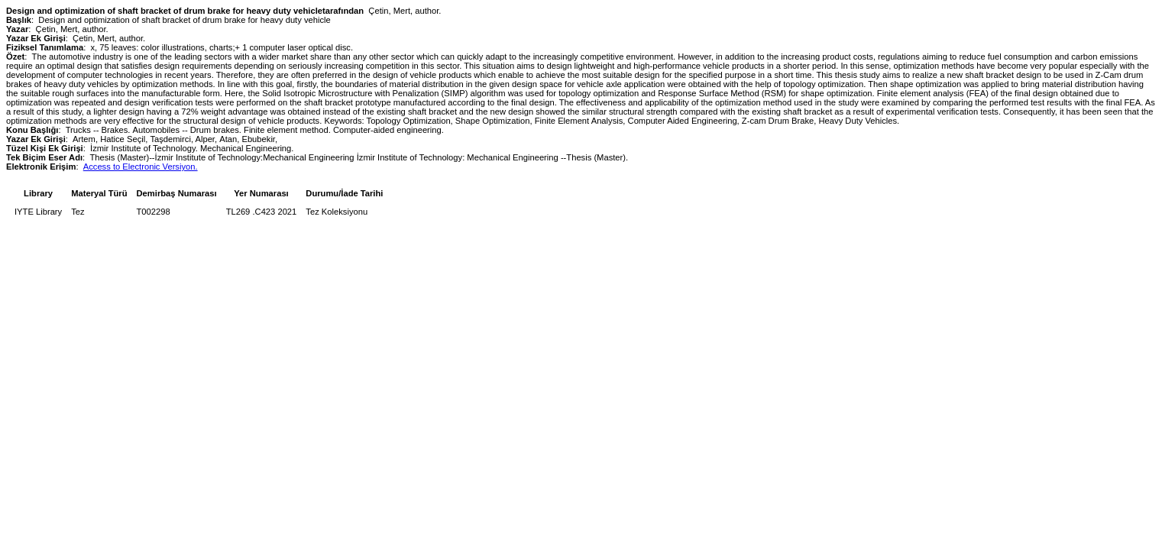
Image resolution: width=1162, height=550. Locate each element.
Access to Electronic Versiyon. (140, 166)
